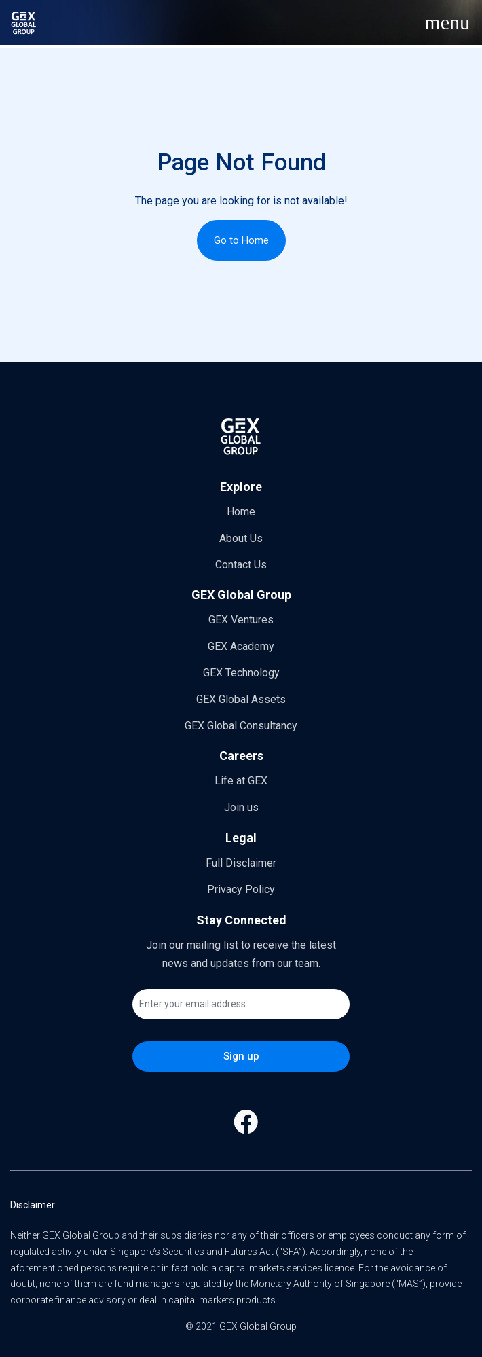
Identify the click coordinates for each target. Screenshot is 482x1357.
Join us (241, 807)
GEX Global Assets (241, 699)
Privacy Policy (241, 889)
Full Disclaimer (241, 862)
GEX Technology (241, 672)
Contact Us (241, 564)
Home (241, 511)
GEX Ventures (241, 619)
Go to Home (241, 240)
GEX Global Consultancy (241, 725)
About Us (241, 538)
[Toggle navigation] (447, 22)
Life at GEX (241, 780)
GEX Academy (241, 646)
